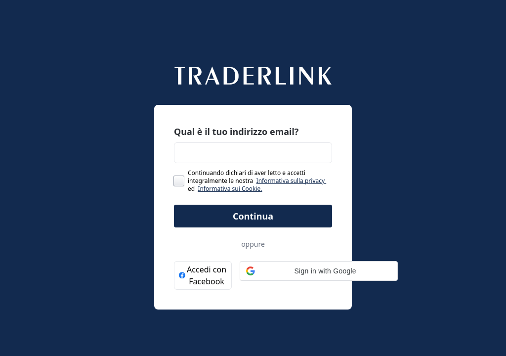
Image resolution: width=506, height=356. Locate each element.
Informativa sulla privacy (291, 181)
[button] (319, 271)
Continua (253, 216)
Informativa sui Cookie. (230, 188)
